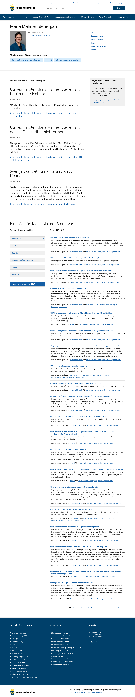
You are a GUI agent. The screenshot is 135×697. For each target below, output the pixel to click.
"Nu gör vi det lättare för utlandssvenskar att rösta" (72, 509)
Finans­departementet (60, 639)
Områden (28, 246)
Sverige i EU (16, 639)
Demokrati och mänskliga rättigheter (26, 60)
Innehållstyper (28, 239)
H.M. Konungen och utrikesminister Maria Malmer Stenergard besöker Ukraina (83, 330)
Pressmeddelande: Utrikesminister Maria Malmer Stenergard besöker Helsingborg (46, 114)
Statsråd (28, 253)
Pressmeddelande (76, 252)
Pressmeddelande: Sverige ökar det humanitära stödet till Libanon (44, 204)
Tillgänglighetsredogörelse (22, 674)
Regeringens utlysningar (21, 668)
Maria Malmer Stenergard (95, 252)
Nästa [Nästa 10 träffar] (120, 607)
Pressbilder (95, 43)
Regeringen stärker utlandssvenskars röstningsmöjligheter (74, 487)
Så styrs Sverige (18, 642)
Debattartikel (74, 375)
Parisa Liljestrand (108, 518)
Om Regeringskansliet (20, 656)
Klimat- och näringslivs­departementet (66, 647)
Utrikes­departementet (60, 665)
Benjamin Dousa (92, 305)
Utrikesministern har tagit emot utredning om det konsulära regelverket (80, 547)
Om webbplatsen (18, 659)
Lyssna (53, 3)
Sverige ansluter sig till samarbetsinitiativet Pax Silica (72, 582)
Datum (28, 267)
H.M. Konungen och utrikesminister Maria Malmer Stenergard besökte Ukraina (82, 313)
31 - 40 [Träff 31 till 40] (89, 608)
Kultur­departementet (59, 650)
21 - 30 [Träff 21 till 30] (82, 608)
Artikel (72, 324)
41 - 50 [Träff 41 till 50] (97, 608)
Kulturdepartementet (58, 520)
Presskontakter (97, 39)
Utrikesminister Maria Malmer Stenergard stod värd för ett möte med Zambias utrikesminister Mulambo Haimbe (82, 432)
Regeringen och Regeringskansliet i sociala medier (107, 101)
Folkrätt (48, 60)
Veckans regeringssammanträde (25, 677)
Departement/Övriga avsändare (28, 260)
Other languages (117, 3)
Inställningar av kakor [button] (94, 692)
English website (102, 3)
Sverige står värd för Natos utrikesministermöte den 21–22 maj (76, 383)
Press (14, 644)
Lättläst (60, 3)
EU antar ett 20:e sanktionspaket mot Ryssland (70, 238)
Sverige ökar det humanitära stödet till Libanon (70, 288)
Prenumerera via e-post (85, 3)
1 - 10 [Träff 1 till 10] (69, 608)
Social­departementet (59, 659)
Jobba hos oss (17, 650)
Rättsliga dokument (19, 671)
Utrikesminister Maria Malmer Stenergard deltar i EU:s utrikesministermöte (81, 271)
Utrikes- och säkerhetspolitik (67, 60)
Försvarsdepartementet (59, 377)
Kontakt (94, 50)
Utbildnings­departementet (62, 662)
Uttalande (73, 576)
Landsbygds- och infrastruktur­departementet (63, 654)
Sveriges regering (19, 633)
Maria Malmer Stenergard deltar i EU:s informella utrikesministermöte (79, 416)
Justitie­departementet (60, 644)
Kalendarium (17, 653)
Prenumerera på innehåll (23, 284)
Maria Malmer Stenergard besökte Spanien (68, 449)
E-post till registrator (99, 46)
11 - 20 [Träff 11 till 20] (75, 608)
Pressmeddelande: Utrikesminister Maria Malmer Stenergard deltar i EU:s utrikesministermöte (47, 158)
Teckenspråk (70, 3)
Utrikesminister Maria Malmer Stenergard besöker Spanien (75, 526)
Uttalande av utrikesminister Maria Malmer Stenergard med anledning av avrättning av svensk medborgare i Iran (86, 572)
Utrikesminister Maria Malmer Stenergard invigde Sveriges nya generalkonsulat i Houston (87, 469)
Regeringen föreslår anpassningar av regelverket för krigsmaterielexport (80, 396)
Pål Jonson (105, 375)
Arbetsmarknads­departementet (64, 636)
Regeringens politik (19, 636)
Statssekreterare (98, 36)
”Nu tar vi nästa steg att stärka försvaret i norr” (70, 366)
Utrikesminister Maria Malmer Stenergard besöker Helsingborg (76, 258)
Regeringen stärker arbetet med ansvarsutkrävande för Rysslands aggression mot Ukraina (87, 346)
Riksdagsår (28, 274)
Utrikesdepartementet (41, 35)
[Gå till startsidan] (22, 7)
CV (92, 32)
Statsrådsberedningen (60, 633)
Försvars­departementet (60, 642)
